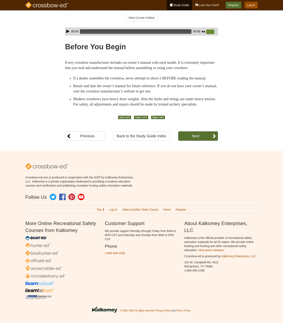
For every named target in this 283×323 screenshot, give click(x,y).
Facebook (62, 197)
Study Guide (179, 5)
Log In (251, 5)
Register (233, 5)
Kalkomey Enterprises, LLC (238, 256)
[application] (141, 31)
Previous (87, 136)
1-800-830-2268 (115, 253)
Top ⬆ (100, 209)
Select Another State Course (140, 209)
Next (195, 136)
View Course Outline (141, 17)
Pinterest (72, 197)
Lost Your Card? (207, 5)
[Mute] (203, 31)
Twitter (53, 197)
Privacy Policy (163, 310)
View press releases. (211, 250)
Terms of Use (183, 310)
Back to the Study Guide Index (141, 136)
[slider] (135, 31)
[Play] (68, 31)
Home (167, 209)
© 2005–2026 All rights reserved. (137, 310)
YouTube (81, 197)
